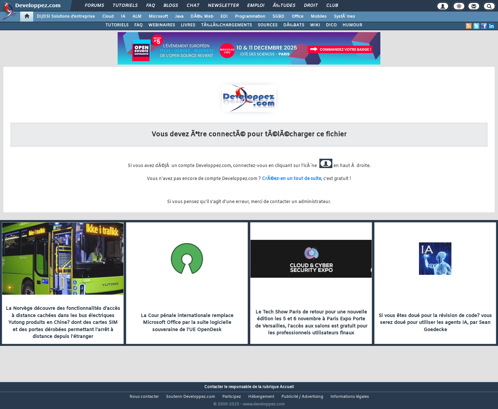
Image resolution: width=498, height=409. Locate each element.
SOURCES (268, 25)
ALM (136, 16)
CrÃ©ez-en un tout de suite (291, 179)
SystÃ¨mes (344, 16)
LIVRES (188, 25)
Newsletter (223, 6)
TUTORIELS (116, 25)
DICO (331, 25)
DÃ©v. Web (202, 16)
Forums (94, 6)
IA (123, 16)
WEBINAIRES (161, 25)
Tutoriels (125, 6)
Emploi (255, 6)
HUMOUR (352, 25)
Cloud (108, 16)
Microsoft (158, 16)
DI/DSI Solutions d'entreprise (66, 16)
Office (297, 16)
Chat (193, 6)
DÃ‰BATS (293, 25)
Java (179, 16)
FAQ (150, 6)
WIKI (315, 25)
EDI (224, 16)
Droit (310, 6)
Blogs (171, 6)
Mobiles (319, 16)
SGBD (278, 16)
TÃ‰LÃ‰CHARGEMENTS (226, 25)
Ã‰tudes (284, 6)
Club (332, 6)
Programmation (250, 16)
